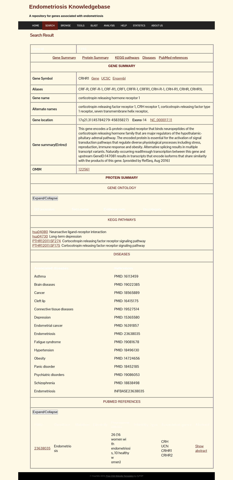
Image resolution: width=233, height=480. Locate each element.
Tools (80, 25)
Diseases (149, 57)
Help (124, 25)
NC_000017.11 (161, 120)
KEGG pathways (127, 57)
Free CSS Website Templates (119, 476)
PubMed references (173, 57)
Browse (66, 25)
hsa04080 (40, 232)
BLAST (94, 25)
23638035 (42, 448)
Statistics (139, 25)
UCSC (105, 78)
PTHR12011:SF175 (46, 245)
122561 (84, 169)
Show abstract (201, 448)
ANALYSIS (109, 25)
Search (50, 25)
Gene (95, 78)
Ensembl (119, 78)
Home (35, 25)
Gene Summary (64, 57)
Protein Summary (95, 57)
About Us (157, 25)
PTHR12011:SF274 (46, 241)
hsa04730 (40, 236)
